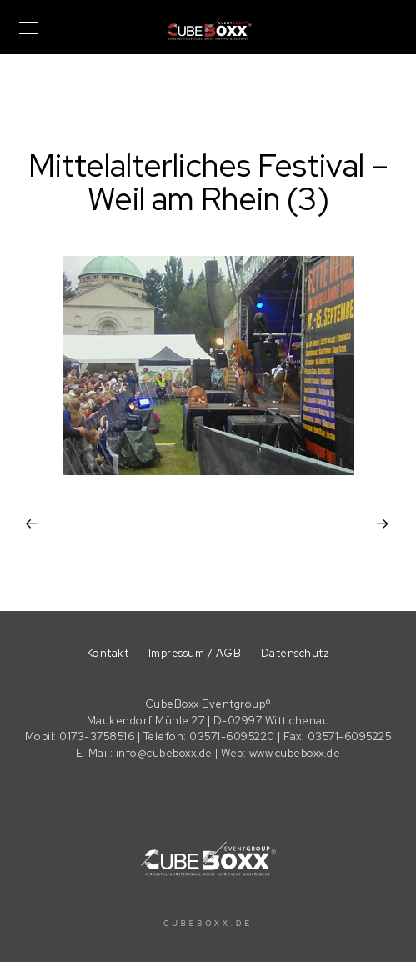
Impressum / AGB (195, 653)
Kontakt (108, 653)
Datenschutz (295, 653)
